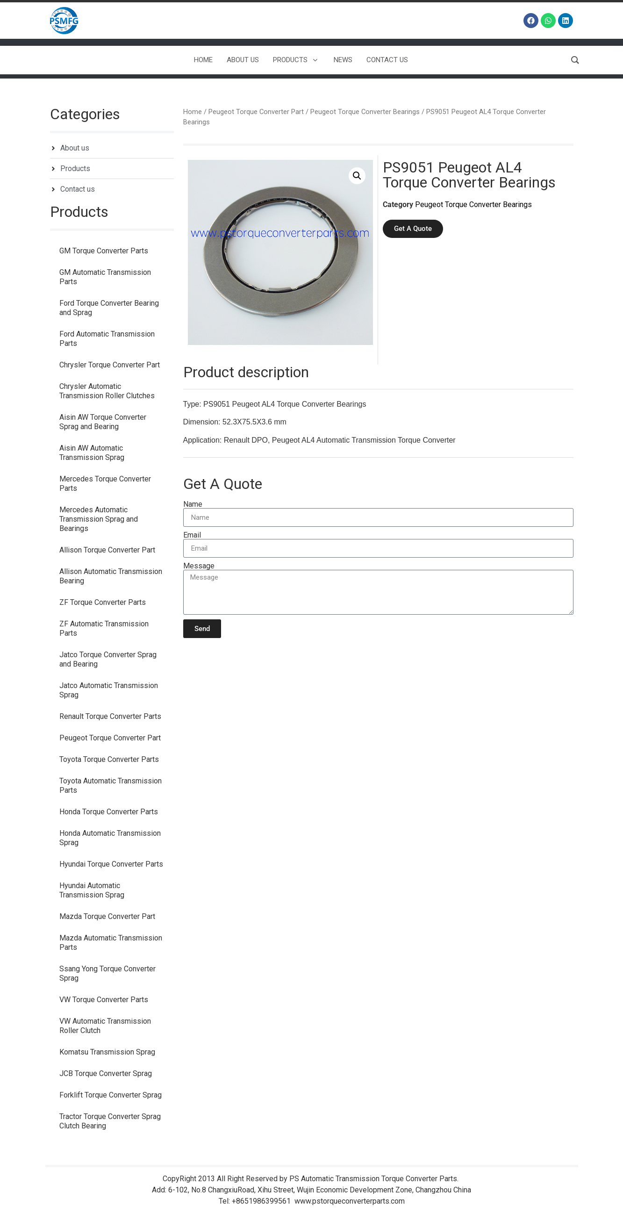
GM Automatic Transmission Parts (105, 277)
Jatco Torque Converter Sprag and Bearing (108, 659)
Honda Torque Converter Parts (108, 811)
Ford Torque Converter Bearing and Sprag (109, 308)
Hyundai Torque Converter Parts (111, 864)
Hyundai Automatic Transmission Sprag (91, 890)
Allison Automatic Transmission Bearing (110, 576)
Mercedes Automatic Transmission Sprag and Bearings (98, 519)
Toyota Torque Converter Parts (109, 759)
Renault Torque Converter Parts (110, 716)
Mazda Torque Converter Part (107, 916)
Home (192, 112)
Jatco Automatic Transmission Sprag (108, 690)
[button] (357, 175)
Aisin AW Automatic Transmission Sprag (91, 453)
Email (192, 535)
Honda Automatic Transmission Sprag (110, 838)
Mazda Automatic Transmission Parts (110, 942)
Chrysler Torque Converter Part (109, 364)
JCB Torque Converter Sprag (105, 1073)
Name (192, 504)
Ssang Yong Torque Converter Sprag (107, 973)
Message (199, 566)
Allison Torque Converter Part (107, 549)
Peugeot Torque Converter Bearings (365, 112)
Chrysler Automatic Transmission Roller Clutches (107, 391)
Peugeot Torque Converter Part (110, 737)
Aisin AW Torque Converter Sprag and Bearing (102, 422)
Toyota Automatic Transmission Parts (110, 785)
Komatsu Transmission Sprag (107, 1052)
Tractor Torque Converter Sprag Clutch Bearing (110, 1121)
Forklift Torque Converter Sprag (110, 1095)
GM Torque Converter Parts (103, 250)
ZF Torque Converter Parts (102, 602)
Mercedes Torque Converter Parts (105, 483)
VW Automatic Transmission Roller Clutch (105, 1026)
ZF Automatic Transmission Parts (104, 628)
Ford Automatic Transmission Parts (107, 339)
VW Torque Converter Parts (103, 999)
